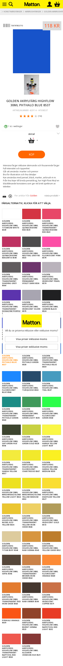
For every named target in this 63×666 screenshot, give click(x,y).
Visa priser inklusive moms (31, 339)
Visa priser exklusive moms (31, 346)
